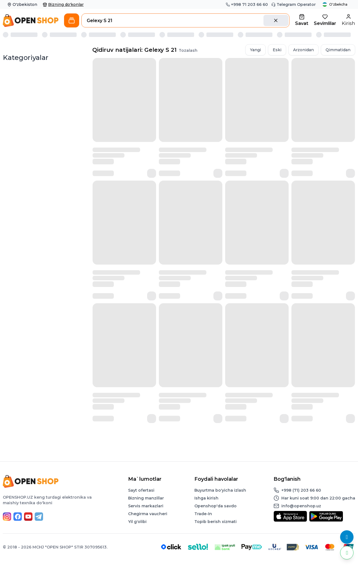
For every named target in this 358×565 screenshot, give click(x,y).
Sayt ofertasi (141, 490)
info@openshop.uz (301, 505)
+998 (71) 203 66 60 (301, 490)
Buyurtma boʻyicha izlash (220, 490)
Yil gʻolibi (137, 521)
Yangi (255, 49)
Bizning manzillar (146, 498)
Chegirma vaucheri (147, 513)
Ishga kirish (206, 498)
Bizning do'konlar (63, 4)
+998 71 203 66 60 (247, 4)
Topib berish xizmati (215, 521)
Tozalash (188, 50)
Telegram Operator (293, 4)
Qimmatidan (338, 49)
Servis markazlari (145, 505)
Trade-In (203, 513)
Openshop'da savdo (215, 505)
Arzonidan (303, 49)
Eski (277, 49)
